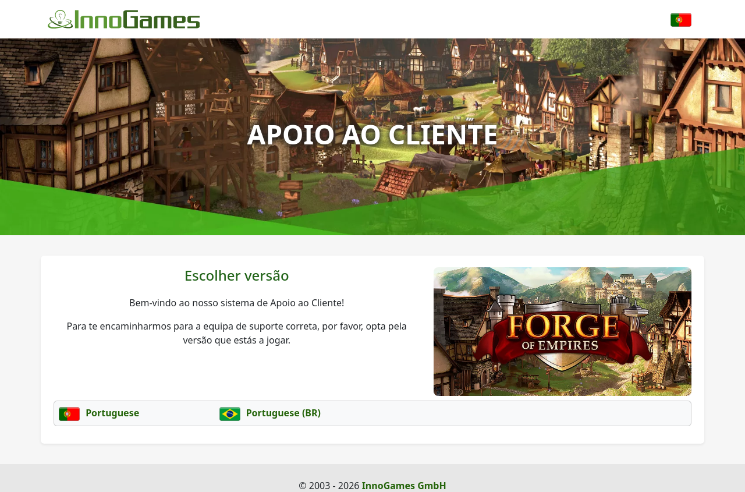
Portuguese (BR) (270, 412)
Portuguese (99, 412)
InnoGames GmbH (404, 485)
